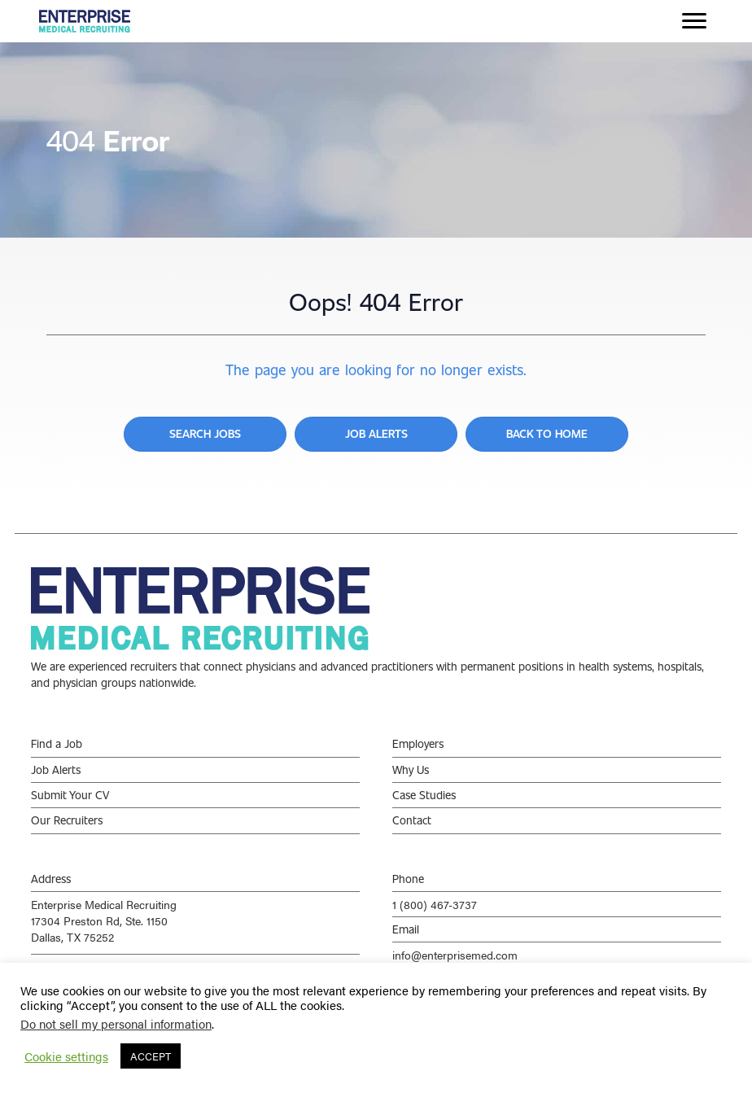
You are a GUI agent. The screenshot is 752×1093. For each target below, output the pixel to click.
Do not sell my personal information (116, 1023)
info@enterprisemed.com (455, 955)
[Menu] (694, 21)
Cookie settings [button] (66, 1056)
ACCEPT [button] (150, 1056)
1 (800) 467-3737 (434, 904)
